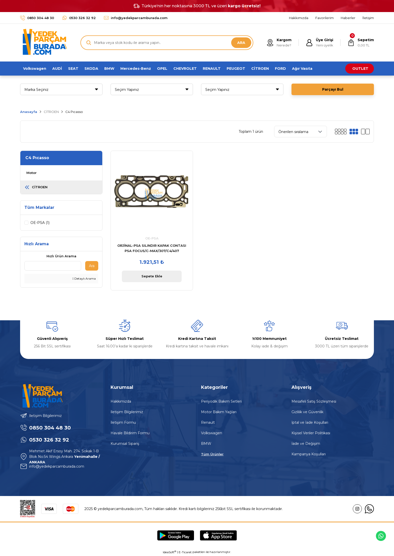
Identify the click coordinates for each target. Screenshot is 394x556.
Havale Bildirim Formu (130, 433)
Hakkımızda (121, 401)
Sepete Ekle (151, 276)
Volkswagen (211, 433)
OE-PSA (152, 238)
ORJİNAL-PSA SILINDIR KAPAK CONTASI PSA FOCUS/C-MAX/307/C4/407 (151, 248)
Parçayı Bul (332, 89)
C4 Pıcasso (74, 112)
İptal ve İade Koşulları (309, 422)
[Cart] (361, 42)
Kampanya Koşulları (308, 454)
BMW (206, 444)
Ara (91, 266)
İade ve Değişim (305, 444)
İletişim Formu (123, 422)
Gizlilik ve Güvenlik (307, 412)
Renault (208, 422)
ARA (241, 42)
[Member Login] (319, 42)
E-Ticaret (185, 552)
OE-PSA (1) (40, 222)
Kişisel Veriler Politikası (310, 433)
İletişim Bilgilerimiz (127, 412)
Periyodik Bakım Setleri (221, 401)
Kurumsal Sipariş (125, 444)
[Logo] (43, 42)
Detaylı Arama (84, 279)
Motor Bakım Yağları (218, 412)
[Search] (166, 42)
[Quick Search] (52, 266)
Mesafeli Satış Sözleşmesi (313, 401)
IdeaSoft (169, 552)
